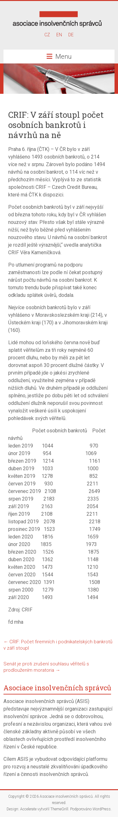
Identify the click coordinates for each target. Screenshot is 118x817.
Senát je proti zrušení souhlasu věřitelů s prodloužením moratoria (46, 667)
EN (59, 34)
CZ (47, 34)
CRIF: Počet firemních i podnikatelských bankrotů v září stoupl (57, 645)
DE (71, 34)
